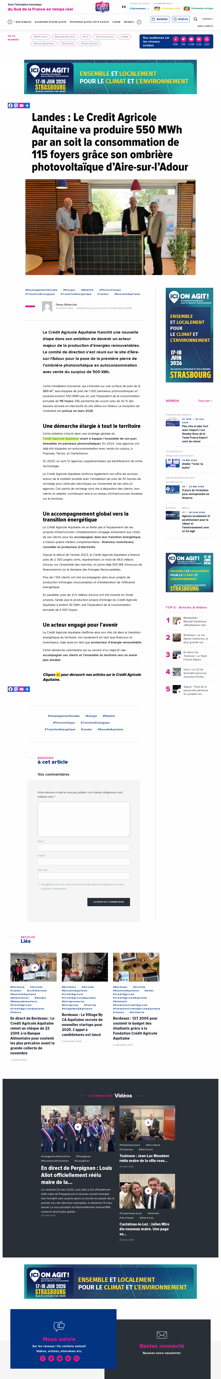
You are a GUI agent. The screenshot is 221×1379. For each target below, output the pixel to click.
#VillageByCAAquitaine (77, 1009)
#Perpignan (83, 1156)
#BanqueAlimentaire (23, 1001)
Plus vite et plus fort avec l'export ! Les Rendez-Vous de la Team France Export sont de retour (195, 433)
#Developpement (43, 43)
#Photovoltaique (110, 290)
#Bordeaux (17, 987)
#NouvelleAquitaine (127, 294)
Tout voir (205, 401)
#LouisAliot (82, 1161)
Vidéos (183, 19)
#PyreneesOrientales (55, 1161)
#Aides (149, 990)
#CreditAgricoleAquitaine (27, 1009)
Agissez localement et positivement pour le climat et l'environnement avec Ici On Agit (196, 523)
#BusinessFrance (65, 37)
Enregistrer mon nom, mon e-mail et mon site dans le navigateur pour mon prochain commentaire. (82, 886)
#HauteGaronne (129, 1145)
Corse (116, 22)
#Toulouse (126, 1149)
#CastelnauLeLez (130, 1213)
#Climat (171, 508)
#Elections (146, 1149)
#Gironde (36, 987)
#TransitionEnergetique (76, 294)
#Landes (103, 294)
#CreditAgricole (21, 1005)
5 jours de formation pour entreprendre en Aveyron (195, 494)
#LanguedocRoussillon (55, 1156)
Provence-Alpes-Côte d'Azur (89, 22)
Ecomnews (139, 8)
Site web (42, 870)
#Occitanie (153, 1145)
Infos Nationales (19, 22)
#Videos (15, 1012)
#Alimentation (19, 998)
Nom (41, 841)
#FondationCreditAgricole (130, 1005)
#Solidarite (137, 1012)
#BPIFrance (40, 37)
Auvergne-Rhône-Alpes (50, 22)
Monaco (129, 22)
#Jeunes (118, 1012)
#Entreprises (70, 1005)
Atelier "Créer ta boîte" (192, 466)
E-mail (42, 856)
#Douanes (68, 43)
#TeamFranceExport (179, 415)
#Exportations (89, 43)
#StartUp (90, 1005)
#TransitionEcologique (40, 294)
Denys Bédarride (66, 304)
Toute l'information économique (49, 7)
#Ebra (185, 508)
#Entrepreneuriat (73, 1001)
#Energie (69, 290)
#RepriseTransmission (180, 456)
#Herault (153, 1213)
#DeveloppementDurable (41, 290)
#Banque (40, 998)
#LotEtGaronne (37, 990)
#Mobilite (87, 290)
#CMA (124, 37)
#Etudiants (120, 1001)
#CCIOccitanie (105, 37)
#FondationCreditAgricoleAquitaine (136, 1009)
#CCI (86, 37)
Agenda (162, 19)
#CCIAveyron (174, 451)
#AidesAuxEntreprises (180, 478)
